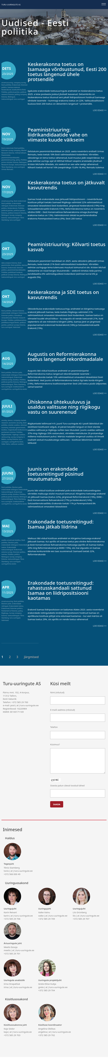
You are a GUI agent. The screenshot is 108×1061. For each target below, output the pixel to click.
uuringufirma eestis (19, 388)
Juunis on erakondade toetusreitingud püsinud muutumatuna (57, 478)
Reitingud (11, 97)
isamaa (4, 559)
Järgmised (31, 661)
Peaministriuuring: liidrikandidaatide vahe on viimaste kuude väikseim (59, 134)
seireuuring (5, 441)
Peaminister (5, 155)
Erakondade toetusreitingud (8, 552)
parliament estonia (8, 437)
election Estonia (18, 310)
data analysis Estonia (9, 262)
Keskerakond (6, 89)
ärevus (10, 425)
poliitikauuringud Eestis (10, 322)
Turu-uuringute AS (11, 4)
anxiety (4, 425)
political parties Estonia (10, 381)
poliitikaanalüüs (20, 320)
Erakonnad (16, 85)
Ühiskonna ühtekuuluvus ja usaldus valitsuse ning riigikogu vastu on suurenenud (66, 411)
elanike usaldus (14, 429)
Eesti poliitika (6, 85)
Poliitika (4, 92)
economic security (15, 427)
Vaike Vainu (5, 448)
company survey (20, 82)
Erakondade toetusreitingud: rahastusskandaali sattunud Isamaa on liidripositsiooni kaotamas (62, 594)
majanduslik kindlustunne (17, 434)
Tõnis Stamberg (7, 167)
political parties (14, 92)
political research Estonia (17, 212)
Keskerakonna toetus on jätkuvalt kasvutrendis (57, 184)
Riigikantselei (6, 439)
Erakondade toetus (16, 610)
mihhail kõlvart (20, 153)
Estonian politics (7, 315)
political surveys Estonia (10, 274)
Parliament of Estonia (9, 615)
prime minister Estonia (9, 162)
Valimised (16, 327)
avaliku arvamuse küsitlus (11, 544)
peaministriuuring (8, 160)
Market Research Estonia (14, 151)
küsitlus (16, 379)
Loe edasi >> (100, 110)
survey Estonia (12, 444)
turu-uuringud (19, 99)
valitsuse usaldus (17, 448)
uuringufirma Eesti (16, 446)
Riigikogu (4, 617)
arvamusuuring (7, 82)
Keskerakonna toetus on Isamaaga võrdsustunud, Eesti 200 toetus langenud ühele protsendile (64, 71)
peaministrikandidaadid (10, 157)
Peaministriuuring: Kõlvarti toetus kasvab (60, 246)
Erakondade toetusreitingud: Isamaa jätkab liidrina (62, 528)
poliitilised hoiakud (15, 272)
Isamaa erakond (14, 87)
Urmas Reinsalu (7, 169)
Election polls (17, 372)
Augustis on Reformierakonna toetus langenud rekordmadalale (64, 358)
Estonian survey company (10, 150)
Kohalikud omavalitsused (11, 316)
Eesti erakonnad (7, 148)
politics (17, 559)
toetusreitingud (7, 99)
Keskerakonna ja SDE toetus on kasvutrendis (65, 294)
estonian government (17, 432)
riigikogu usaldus (18, 439)
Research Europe (7, 164)
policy (18, 160)
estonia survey (6, 379)
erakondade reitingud (9, 312)
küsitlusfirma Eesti (19, 89)
